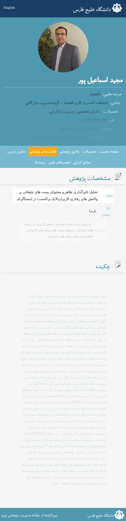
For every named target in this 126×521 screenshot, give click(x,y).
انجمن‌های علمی (59, 162)
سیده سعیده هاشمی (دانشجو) (72, 246)
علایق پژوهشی (69, 151)
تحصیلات (89, 151)
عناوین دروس (16, 151)
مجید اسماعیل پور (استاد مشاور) (56, 252)
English (9, 7)
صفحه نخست (109, 151)
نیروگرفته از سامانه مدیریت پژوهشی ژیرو (29, 515)
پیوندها (40, 162)
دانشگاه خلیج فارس (92, 9)
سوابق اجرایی (82, 162)
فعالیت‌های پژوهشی (42, 151)
